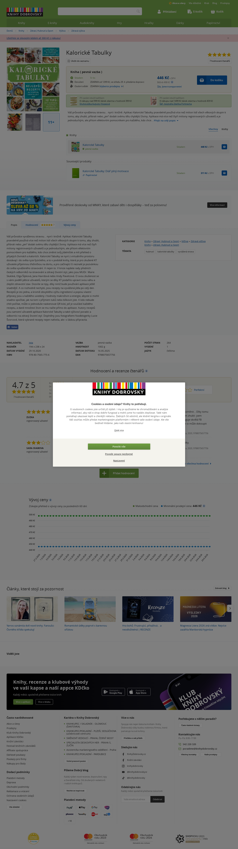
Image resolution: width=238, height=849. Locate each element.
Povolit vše (119, 446)
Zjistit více (119, 430)
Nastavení (119, 461)
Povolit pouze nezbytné (119, 454)
